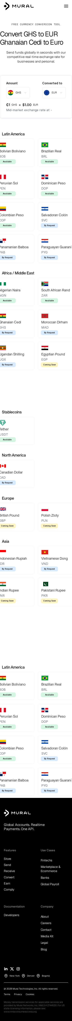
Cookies (30, 994)
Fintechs (46, 860)
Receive (9, 871)
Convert (9, 877)
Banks (45, 878)
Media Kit (47, 936)
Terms (7, 994)
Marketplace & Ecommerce (51, 869)
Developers (11, 915)
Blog (44, 949)
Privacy (18, 994)
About (45, 917)
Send (7, 865)
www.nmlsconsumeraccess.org (20, 1011)
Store (7, 859)
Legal (44, 943)
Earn (7, 883)
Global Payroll (50, 884)
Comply (9, 890)
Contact (46, 930)
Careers (46, 923)
